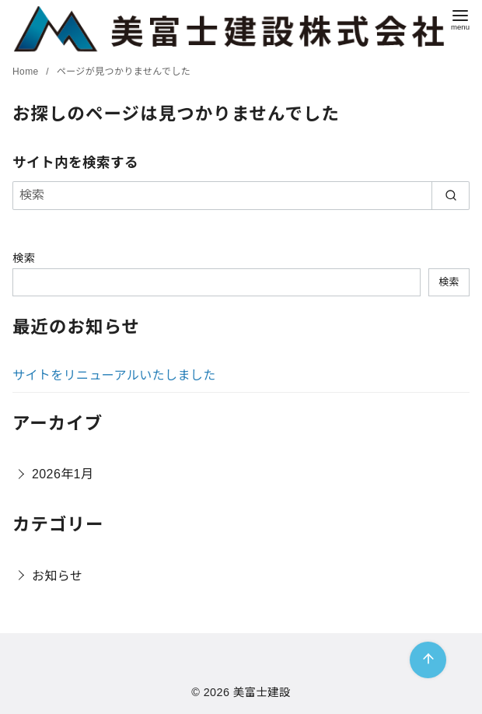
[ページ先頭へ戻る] (428, 660)
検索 (24, 258)
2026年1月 (62, 474)
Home (26, 71)
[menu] (460, 18)
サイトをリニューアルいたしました (114, 375)
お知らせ (57, 576)
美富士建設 (262, 692)
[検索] (241, 195)
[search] (450, 195)
